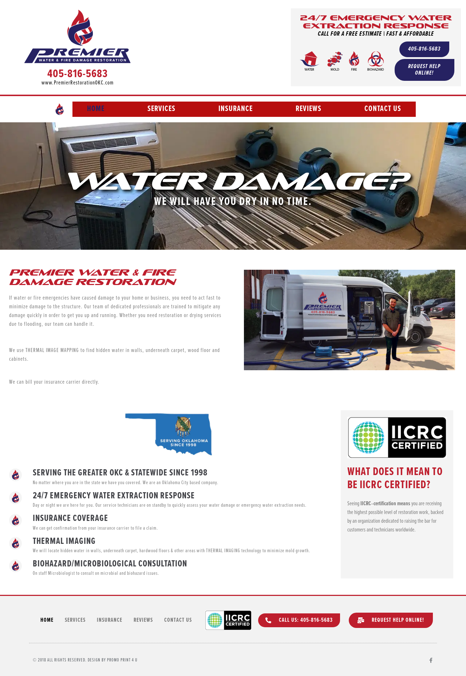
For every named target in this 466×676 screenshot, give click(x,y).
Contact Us (382, 109)
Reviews (308, 109)
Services (161, 109)
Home (95, 109)
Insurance (235, 109)
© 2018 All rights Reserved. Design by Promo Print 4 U (85, 660)
